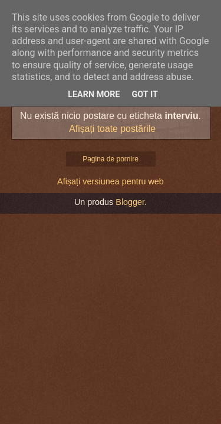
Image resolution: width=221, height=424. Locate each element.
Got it (145, 95)
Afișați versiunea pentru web (110, 181)
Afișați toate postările (112, 129)
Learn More (94, 95)
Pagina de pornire (110, 159)
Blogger (130, 202)
